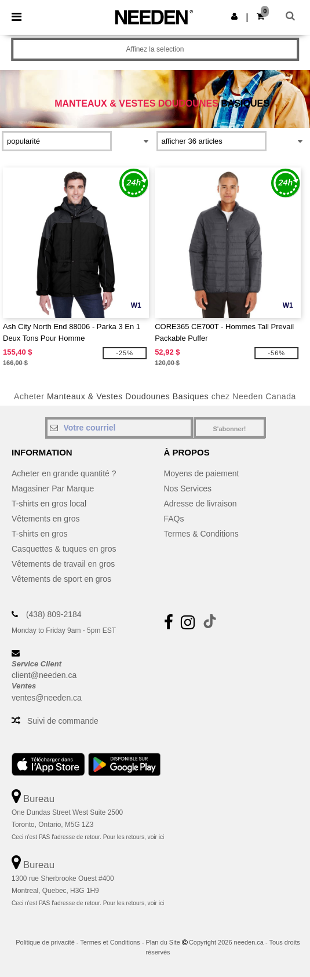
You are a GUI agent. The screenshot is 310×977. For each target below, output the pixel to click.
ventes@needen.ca (47, 697)
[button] (234, 16)
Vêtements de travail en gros (63, 563)
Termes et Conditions (110, 942)
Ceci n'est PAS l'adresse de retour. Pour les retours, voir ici (88, 837)
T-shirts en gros (39, 533)
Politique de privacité (45, 942)
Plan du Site (162, 942)
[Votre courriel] (119, 427)
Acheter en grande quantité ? (64, 473)
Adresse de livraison (200, 503)
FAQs (174, 518)
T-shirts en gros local (49, 503)
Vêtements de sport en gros (61, 579)
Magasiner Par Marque (53, 488)
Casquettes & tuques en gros (64, 548)
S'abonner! (229, 428)
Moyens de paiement (201, 473)
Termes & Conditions (201, 533)
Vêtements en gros (46, 518)
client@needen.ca (44, 675)
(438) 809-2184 (54, 614)
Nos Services (187, 488)
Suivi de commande (63, 721)
